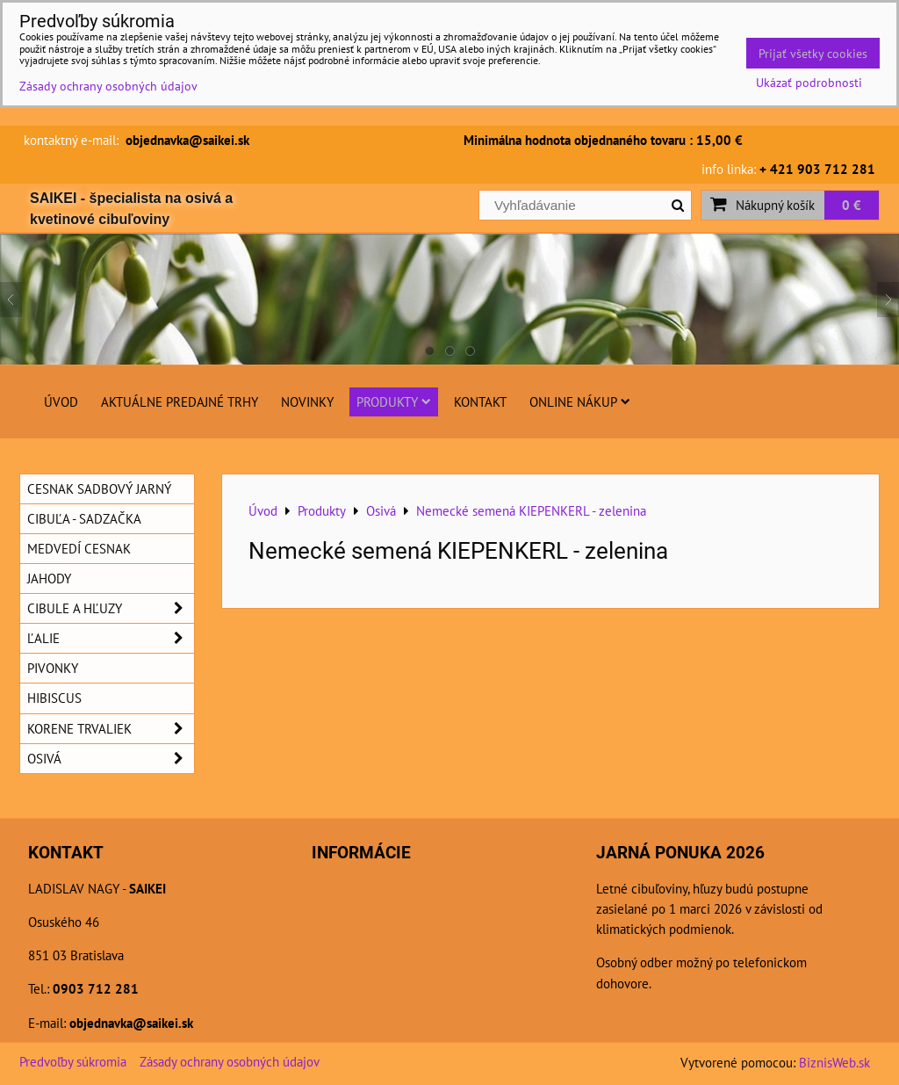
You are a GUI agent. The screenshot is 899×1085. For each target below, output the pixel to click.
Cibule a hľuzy (110, 608)
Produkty (393, 401)
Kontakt (480, 401)
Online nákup (579, 401)
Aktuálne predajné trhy (179, 401)
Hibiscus (54, 697)
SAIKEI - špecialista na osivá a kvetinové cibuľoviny (131, 209)
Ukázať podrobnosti (809, 83)
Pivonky (52, 667)
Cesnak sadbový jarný (99, 488)
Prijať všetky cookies (813, 53)
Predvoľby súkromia (72, 1061)
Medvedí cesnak (79, 548)
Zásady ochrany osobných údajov (230, 1061)
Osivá (110, 758)
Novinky (307, 401)
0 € (851, 204)
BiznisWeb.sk (834, 1062)
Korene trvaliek (110, 728)
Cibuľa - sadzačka (84, 518)
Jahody (49, 578)
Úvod (61, 401)
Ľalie (110, 638)
